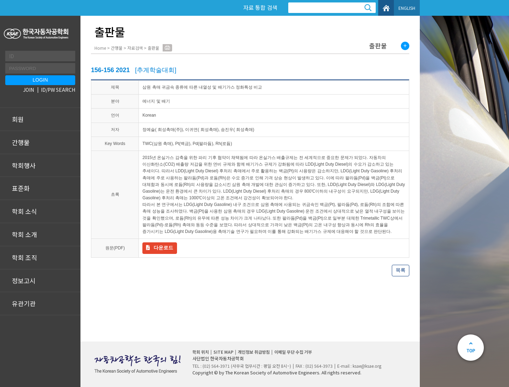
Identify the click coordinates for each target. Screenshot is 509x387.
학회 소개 (24, 234)
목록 (400, 270)
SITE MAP (223, 352)
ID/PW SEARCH (58, 89)
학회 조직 (24, 257)
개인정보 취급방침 (254, 352)
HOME (386, 8)
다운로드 (163, 247)
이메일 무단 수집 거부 (293, 352)
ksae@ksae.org (367, 366)
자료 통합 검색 (260, 7)
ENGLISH (406, 8)
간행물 (21, 142)
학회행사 (24, 165)
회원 (18, 119)
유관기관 (24, 303)
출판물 (378, 46)
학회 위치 (200, 352)
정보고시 (24, 280)
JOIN (28, 89)
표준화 (21, 188)
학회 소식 (24, 211)
